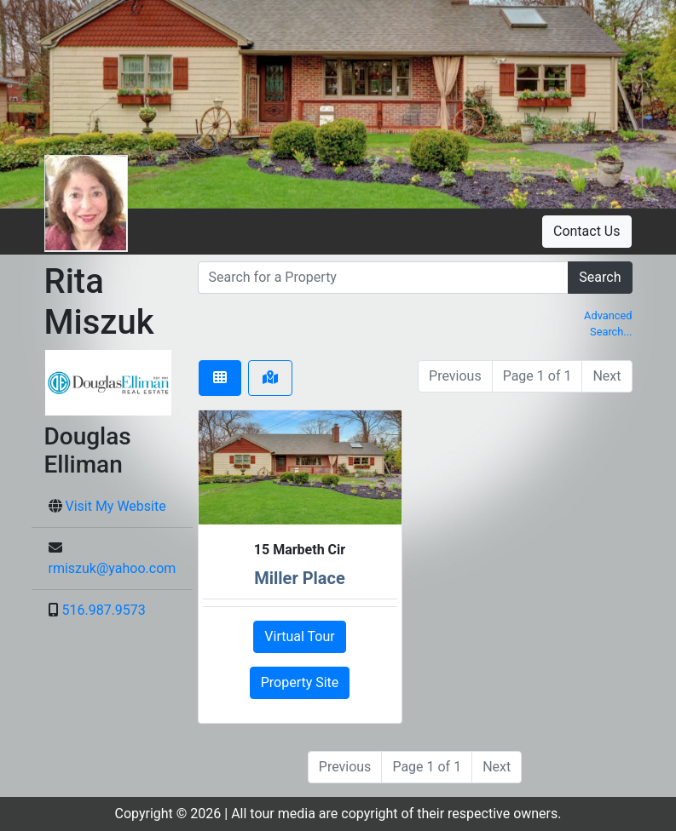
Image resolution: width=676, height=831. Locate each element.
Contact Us (587, 231)
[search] (383, 277)
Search (600, 277)
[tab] (220, 378)
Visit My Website (115, 506)
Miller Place (299, 578)
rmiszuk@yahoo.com (112, 568)
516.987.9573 (103, 610)
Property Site (300, 682)
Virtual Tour (299, 636)
